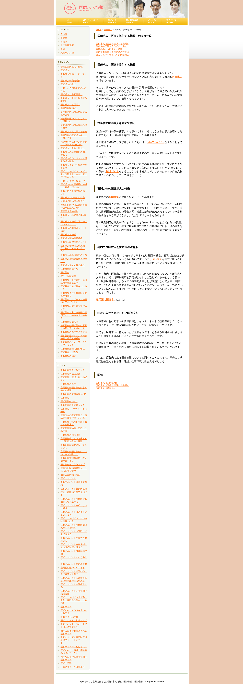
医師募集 (65, 272)
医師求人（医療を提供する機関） (112, 43)
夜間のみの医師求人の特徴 (109, 49)
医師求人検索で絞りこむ (73, 181)
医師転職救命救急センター (74, 405)
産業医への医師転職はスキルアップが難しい (74, 453)
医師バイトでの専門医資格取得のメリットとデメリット (74, 640)
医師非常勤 (66, 663)
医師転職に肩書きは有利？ (74, 394)
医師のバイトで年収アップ (74, 620)
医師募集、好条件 (69, 352)
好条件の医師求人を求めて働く (111, 46)
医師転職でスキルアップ (73, 370)
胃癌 (63, 49)
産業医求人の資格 (69, 211)
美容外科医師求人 (69, 108)
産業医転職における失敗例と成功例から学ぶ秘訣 (74, 440)
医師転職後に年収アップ (73, 464)
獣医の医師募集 (68, 276)
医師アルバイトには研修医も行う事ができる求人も (74, 579)
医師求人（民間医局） (72, 94)
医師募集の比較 (68, 356)
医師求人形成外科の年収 (73, 265)
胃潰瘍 (64, 42)
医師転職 (65, 397)
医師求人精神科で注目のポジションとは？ (74, 223)
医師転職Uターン (69, 401)
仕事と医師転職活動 (70, 474)
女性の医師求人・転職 (72, 66)
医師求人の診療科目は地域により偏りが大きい (74, 186)
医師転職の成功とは (70, 373)
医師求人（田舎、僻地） (73, 148)
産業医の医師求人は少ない (74, 201)
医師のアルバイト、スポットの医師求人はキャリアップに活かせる (74, 174)
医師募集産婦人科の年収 (73, 348)
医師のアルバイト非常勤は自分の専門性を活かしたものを (74, 600)
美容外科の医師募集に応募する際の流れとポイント (74, 327)
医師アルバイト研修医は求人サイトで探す (74, 526)
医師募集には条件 (69, 321)
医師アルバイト (68, 478)
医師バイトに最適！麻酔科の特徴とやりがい (74, 651)
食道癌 (64, 34)
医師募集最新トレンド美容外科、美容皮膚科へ (74, 337)
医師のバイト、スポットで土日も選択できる (74, 625)
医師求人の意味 (68, 84)
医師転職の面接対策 (70, 435)
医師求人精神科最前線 (72, 238)
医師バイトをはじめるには (74, 646)
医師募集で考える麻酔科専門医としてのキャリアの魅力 (74, 315)
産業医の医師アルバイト (73, 567)
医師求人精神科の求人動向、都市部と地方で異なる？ (73, 248)
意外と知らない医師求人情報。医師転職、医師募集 (118, 681)
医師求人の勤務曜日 (70, 80)
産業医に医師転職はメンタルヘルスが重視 (74, 469)
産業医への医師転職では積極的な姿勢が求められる (74, 416)
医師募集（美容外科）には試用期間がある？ (74, 281)
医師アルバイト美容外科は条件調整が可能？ (74, 572)
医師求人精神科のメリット (74, 242)
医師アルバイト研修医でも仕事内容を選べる (74, 500)
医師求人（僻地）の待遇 (73, 197)
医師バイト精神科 (69, 617)
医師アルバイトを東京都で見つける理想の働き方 (74, 545)
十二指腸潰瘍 (67, 45)
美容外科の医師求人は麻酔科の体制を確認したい (74, 143)
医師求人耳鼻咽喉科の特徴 (74, 255)
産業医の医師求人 (106, 299)
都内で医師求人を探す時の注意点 (112, 52)
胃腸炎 (64, 38)
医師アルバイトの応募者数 (74, 564)
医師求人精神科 (68, 234)
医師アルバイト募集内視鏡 (74, 488)
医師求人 (65, 70)
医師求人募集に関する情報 (74, 131)
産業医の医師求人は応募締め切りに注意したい (74, 206)
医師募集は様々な (69, 268)
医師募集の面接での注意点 (74, 332)
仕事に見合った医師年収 (73, 667)
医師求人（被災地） (70, 104)
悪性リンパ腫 (67, 52)
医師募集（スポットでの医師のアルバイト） (74, 301)
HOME (98, 30)
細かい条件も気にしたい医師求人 (112, 55)
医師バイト (66, 606)
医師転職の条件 (68, 384)
